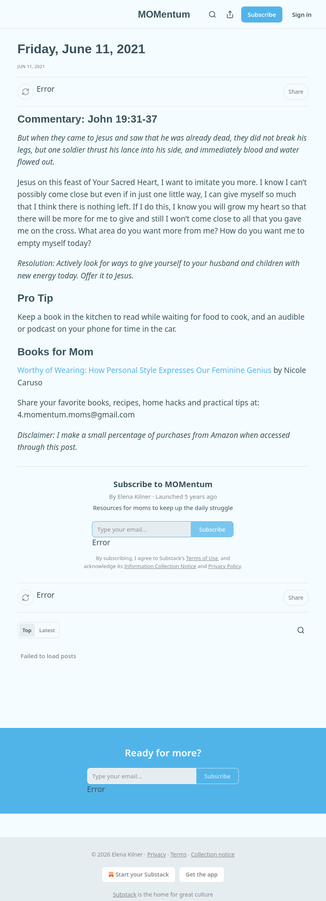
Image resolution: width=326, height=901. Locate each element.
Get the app (202, 874)
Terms (178, 854)
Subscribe (262, 14)
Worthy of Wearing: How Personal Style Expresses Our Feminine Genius (145, 370)
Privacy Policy (224, 566)
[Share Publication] (230, 14)
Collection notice (213, 854)
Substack (124, 894)
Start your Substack (138, 874)
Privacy (156, 854)
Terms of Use (202, 558)
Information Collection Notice (160, 566)
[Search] (212, 14)
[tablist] (39, 630)
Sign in (302, 14)
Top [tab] (27, 630)
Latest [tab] (47, 630)
